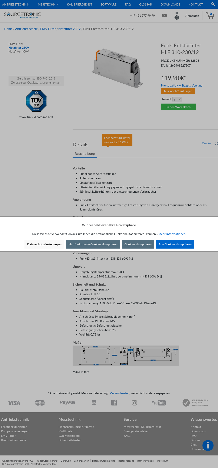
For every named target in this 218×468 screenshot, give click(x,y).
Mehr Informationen (171, 234)
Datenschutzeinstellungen (44, 244)
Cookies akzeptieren (138, 244)
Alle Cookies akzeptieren (175, 244)
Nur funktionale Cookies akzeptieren (93, 244)
